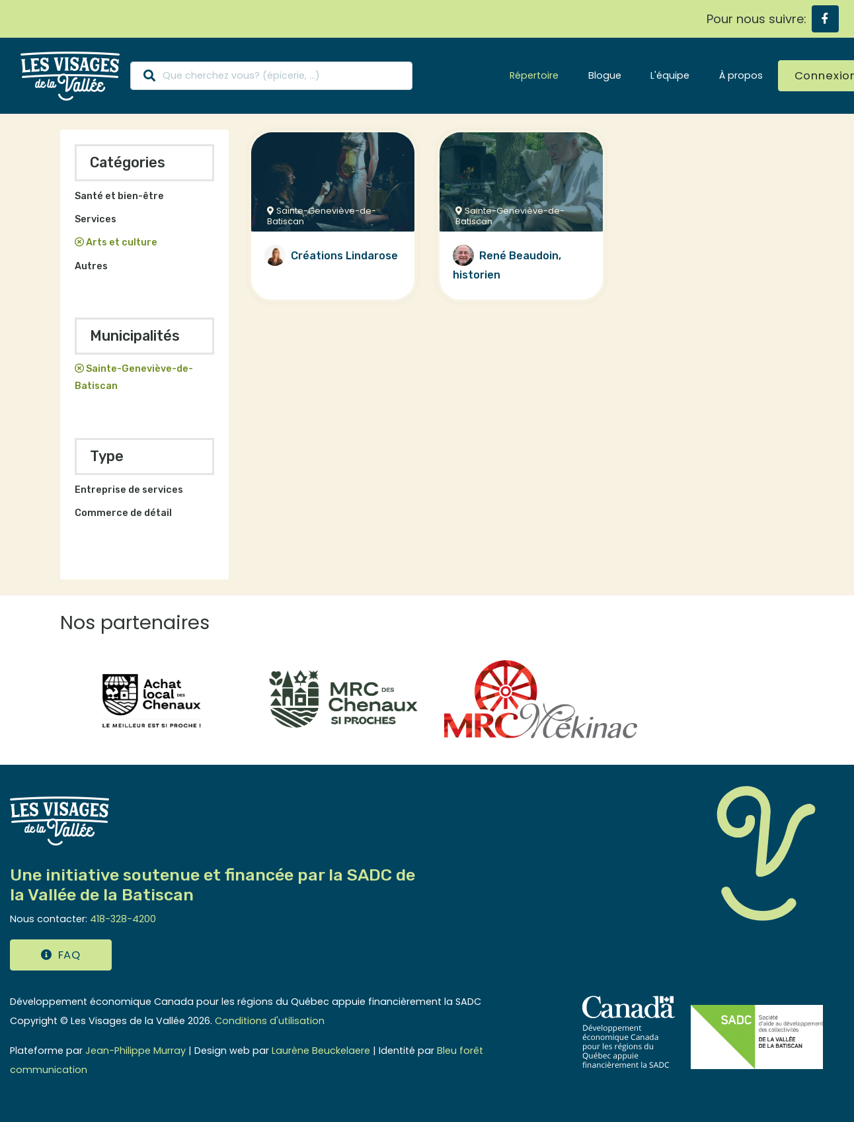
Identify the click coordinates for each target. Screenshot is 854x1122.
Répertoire (534, 75)
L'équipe (669, 75)
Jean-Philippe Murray (135, 1050)
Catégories (127, 162)
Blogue (604, 75)
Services (95, 219)
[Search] (271, 76)
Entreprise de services (129, 490)
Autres (91, 266)
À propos (741, 75)
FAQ (61, 955)
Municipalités (135, 335)
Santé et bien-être (119, 196)
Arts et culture (121, 242)
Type (107, 456)
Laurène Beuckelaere (321, 1050)
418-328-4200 (123, 919)
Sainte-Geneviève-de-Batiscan (134, 377)
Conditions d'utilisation (270, 1020)
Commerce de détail (123, 513)
